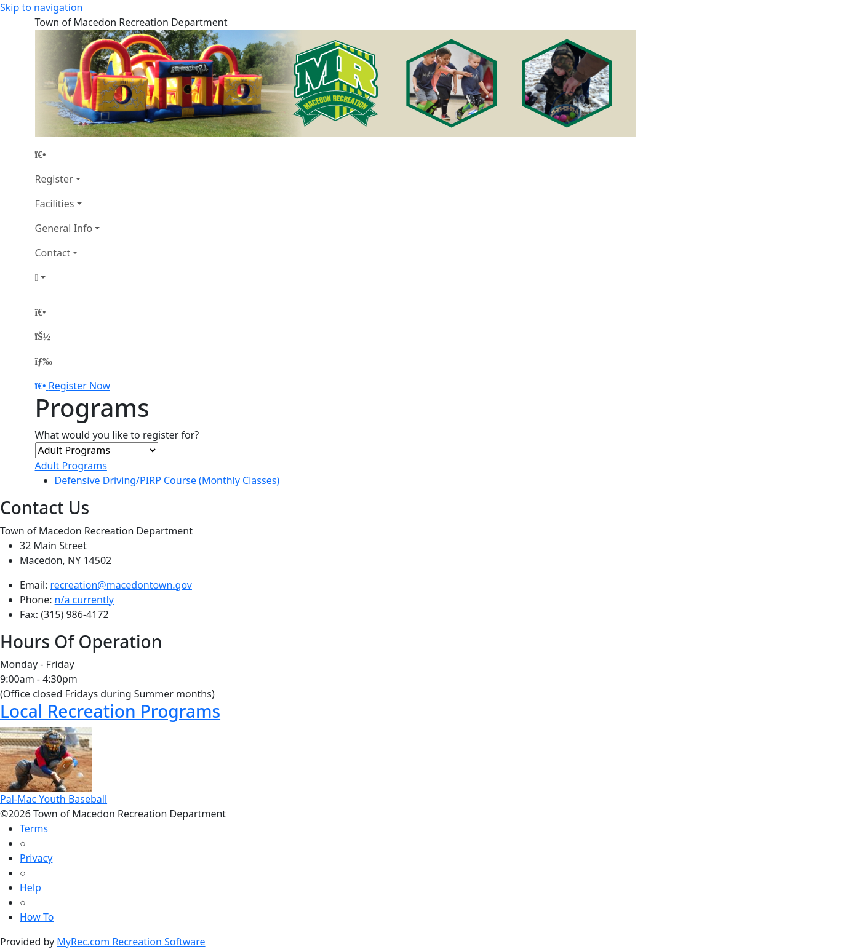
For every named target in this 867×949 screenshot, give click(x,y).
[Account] (67, 277)
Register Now (79, 385)
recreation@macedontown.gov (121, 585)
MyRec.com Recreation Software (131, 941)
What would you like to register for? (117, 435)
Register (54, 179)
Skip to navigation (41, 7)
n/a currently (84, 599)
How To (37, 917)
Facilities (54, 203)
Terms (34, 828)
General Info (64, 228)
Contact (53, 253)
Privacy (36, 858)
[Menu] (43, 361)
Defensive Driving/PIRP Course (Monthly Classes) (167, 480)
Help (30, 887)
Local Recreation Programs (110, 711)
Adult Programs (71, 465)
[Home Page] (67, 154)
